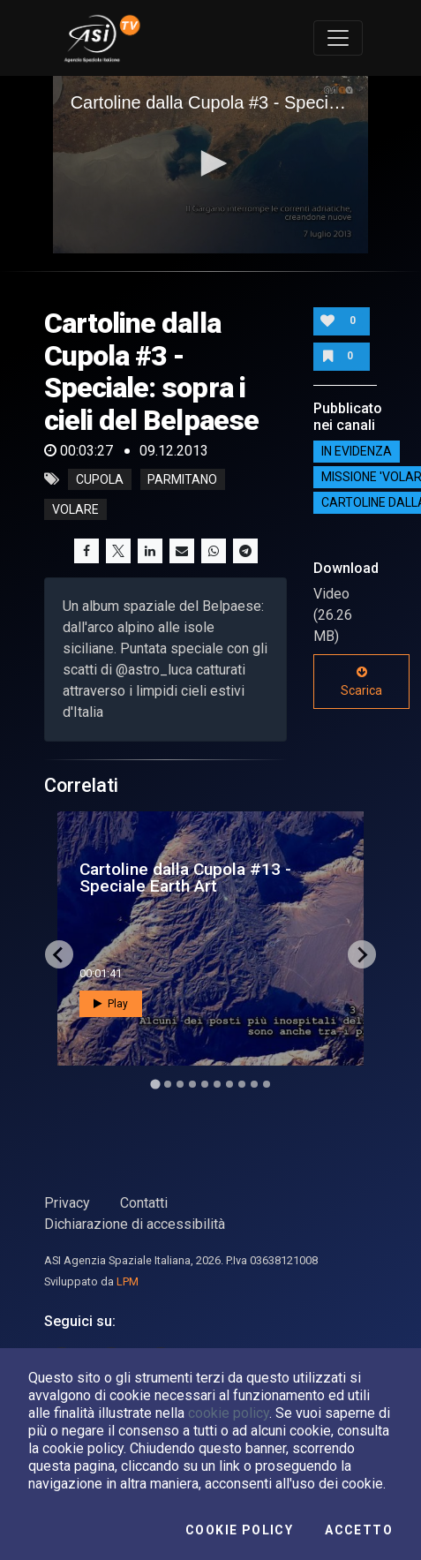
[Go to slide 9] (254, 1084)
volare (75, 509)
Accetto (359, 1530)
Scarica (361, 681)
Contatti (144, 1202)
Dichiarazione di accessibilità (134, 1224)
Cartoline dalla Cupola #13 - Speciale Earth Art (185, 877)
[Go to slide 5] (204, 1084)
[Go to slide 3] (180, 1084)
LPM (128, 1281)
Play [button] (111, 1004)
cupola (100, 479)
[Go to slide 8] (241, 1084)
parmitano (182, 479)
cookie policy (228, 1413)
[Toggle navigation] (338, 38)
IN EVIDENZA (356, 451)
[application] (211, 164)
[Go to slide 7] (229, 1084)
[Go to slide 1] (155, 1084)
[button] (211, 163)
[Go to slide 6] (217, 1084)
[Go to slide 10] (266, 1084)
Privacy (67, 1202)
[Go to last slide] (59, 954)
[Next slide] (362, 954)
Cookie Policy (239, 1530)
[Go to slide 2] (167, 1084)
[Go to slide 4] (192, 1084)
